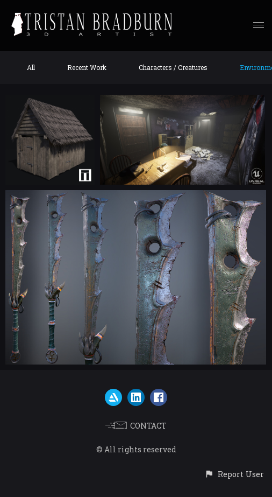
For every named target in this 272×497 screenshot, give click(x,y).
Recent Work (86, 67)
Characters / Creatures (173, 67)
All (31, 67)
